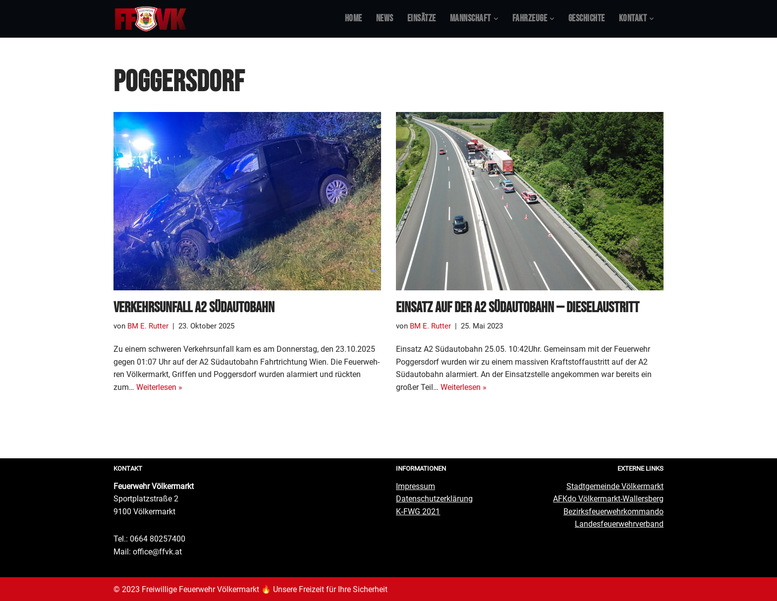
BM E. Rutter (145, 326)
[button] (496, 18)
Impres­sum (415, 486)
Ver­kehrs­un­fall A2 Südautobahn (194, 308)
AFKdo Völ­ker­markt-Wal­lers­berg (608, 498)
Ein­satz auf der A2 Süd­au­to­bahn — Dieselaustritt (517, 308)
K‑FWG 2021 (418, 511)
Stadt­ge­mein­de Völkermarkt (615, 486)
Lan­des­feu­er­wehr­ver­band (619, 523)
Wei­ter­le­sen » (159, 386)
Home (353, 18)
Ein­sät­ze (421, 18)
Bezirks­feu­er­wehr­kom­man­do (613, 511)
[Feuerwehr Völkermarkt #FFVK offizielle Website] (150, 19)
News (384, 18)
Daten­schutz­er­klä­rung (434, 498)
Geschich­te (586, 18)
